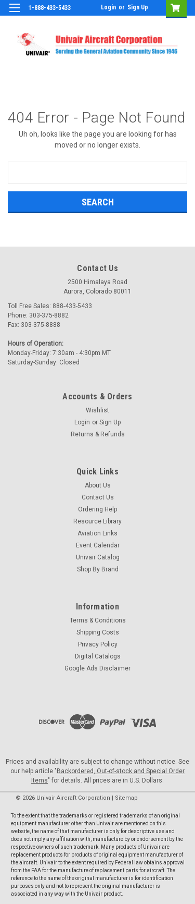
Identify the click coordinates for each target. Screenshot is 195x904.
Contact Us (98, 497)
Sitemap (126, 798)
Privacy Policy (98, 644)
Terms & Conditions (98, 620)
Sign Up (137, 7)
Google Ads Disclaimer (97, 668)
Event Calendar (98, 545)
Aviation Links (97, 533)
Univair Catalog (98, 557)
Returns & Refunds (98, 434)
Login (108, 7)
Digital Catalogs (98, 656)
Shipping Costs (97, 632)
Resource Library (97, 521)
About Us (98, 485)
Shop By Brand (98, 569)
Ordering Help (97, 509)
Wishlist (97, 410)
